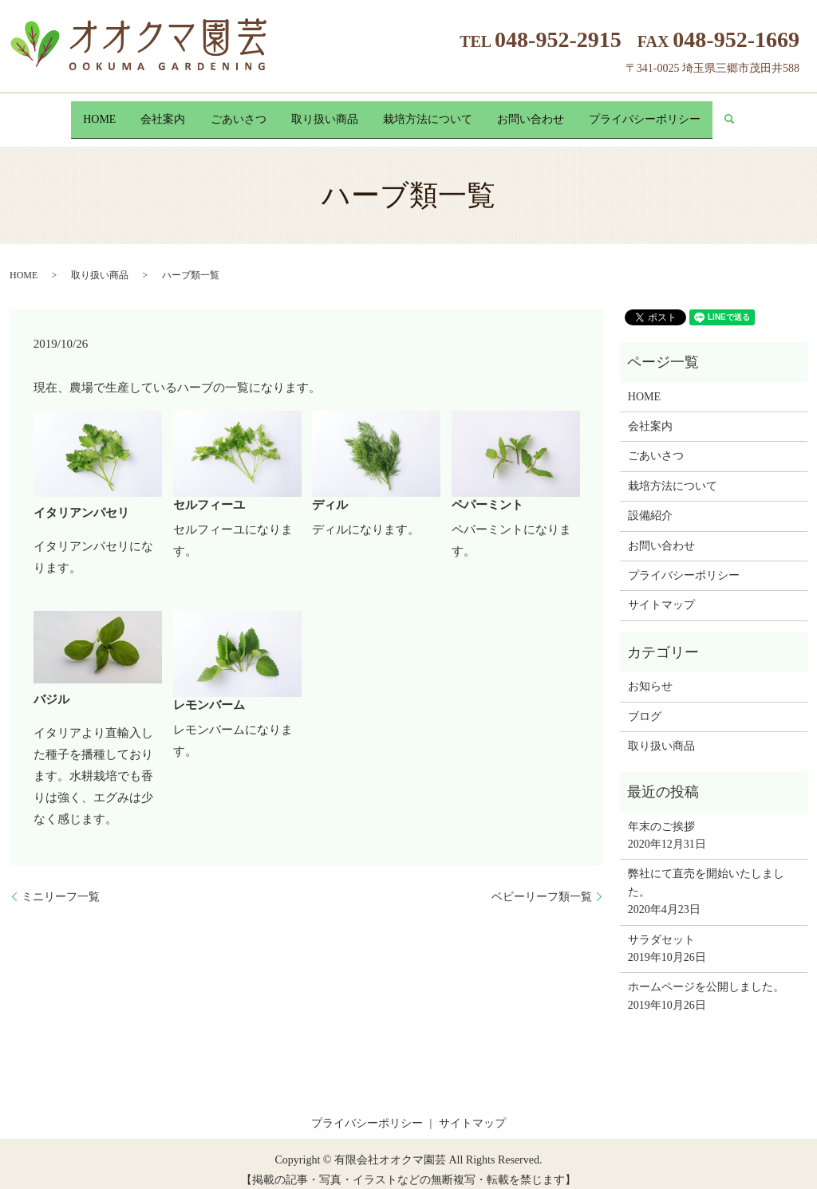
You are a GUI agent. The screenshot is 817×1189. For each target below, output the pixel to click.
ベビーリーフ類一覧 (541, 884)
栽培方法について (436, 113)
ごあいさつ (230, 113)
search (768, 114)
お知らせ (650, 674)
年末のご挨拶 (661, 814)
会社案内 (146, 113)
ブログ (644, 704)
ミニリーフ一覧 (61, 884)
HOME (73, 113)
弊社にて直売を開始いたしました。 (706, 870)
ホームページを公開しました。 (706, 975)
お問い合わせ (548, 113)
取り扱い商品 (324, 113)
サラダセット (661, 927)
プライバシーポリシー (671, 113)
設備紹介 (650, 504)
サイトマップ (661, 593)
